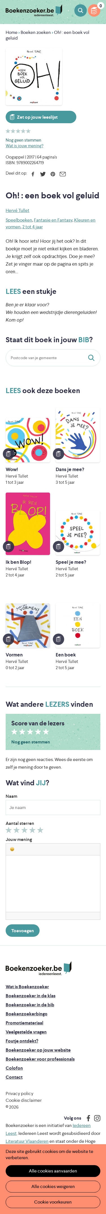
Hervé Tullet (17, 210)
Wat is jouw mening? (24, 145)
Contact (14, 1077)
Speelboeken (19, 220)
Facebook (33, 174)
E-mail (63, 174)
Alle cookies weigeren (53, 1186)
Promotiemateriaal (24, 1023)
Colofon (14, 1068)
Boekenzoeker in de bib (30, 1005)
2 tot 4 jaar (32, 227)
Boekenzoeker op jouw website (38, 1050)
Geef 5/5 (41, 831)
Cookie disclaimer (24, 1100)
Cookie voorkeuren (53, 1202)
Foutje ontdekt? (22, 1041)
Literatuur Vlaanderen (27, 1141)
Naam (11, 796)
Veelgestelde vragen (26, 1032)
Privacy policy (19, 1093)
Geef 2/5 (17, 831)
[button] (12, 849)
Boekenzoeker (34, 10)
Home (12, 32)
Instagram (95, 1118)
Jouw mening (19, 839)
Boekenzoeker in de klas (30, 996)
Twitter (43, 174)
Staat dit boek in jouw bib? (92, 358)
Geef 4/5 (33, 831)
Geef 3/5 (25, 831)
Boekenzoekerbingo (26, 1014)
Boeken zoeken (80, 10)
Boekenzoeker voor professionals (40, 1059)
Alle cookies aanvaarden (53, 1171)
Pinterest (53, 174)
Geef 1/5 (9, 831)
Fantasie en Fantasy (53, 220)
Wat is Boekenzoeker (27, 987)
